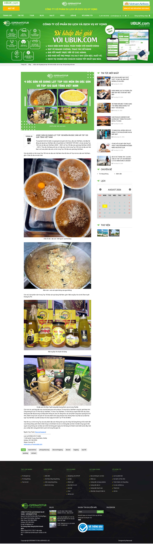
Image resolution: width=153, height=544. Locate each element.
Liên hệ (73, 16)
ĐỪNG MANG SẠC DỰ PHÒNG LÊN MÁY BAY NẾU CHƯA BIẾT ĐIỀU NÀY (122, 93)
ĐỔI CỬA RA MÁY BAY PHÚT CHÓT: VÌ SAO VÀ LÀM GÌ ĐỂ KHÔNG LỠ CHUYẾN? (120, 80)
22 (129, 210)
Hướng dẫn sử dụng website (98, 482)
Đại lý (52, 16)
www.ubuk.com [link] (37, 445)
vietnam (33, 453)
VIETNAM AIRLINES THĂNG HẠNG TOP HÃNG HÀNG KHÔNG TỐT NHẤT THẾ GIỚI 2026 (122, 106)
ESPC (108, 513)
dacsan (68, 450)
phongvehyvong (44, 450)
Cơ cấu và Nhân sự (118, 485)
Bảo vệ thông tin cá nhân (97, 476)
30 (100, 217)
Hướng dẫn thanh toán (97, 488)
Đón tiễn (70, 488)
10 (105, 206)
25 (109, 213)
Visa (69, 491)
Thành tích (116, 488)
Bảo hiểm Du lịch (72, 485)
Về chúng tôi (87, 16)
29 (129, 213)
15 (129, 206)
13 (119, 206)
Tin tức (21, 16)
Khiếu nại (93, 479)
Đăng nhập (144, 16)
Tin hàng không (103, 174)
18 (109, 210)
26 (114, 213)
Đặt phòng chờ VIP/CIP (74, 476)
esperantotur (32, 450)
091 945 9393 (104, 16)
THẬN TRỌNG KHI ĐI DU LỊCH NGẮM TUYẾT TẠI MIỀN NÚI (66, 524)
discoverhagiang (57, 450)
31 (104, 217)
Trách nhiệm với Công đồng (120, 482)
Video (62, 16)
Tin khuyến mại (26, 476)
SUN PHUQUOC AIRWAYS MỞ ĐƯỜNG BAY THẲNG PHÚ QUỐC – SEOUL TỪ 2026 (122, 119)
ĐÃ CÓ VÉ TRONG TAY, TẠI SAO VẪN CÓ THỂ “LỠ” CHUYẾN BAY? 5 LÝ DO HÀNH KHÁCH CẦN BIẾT (121, 159)
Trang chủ (7, 16)
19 (114, 210)
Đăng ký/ (138, 16)
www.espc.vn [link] (28, 445)
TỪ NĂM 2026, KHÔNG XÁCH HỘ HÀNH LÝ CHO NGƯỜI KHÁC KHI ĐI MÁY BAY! (122, 133)
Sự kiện (70, 479)
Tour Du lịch (25, 482)
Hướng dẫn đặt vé (95, 485)
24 (104, 213)
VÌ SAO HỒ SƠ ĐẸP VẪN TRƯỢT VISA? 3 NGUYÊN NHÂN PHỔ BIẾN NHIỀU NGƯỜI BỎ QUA (122, 146)
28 (124, 213)
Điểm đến (119, 174)
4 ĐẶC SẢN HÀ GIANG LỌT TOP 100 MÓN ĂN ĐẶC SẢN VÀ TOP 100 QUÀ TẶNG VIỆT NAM (54, 65)
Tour (32, 16)
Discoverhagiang (40, 432)
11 (109, 206)
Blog (42, 16)
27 (119, 213)
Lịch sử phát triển (118, 476)
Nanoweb (129, 541)
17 (104, 210)
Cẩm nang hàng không (51, 482)
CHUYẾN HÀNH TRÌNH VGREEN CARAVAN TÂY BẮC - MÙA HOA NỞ (65, 512)
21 (124, 210)
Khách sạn (71, 482)
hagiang (76, 450)
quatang (25, 453)
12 (114, 206)
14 (124, 206)
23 (100, 213)
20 (119, 210)
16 (100, 210)
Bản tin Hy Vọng (49, 485)
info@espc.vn (116, 16)
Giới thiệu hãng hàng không (52, 479)
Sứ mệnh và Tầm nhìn (119, 479)
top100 (84, 450)
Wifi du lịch (71, 494)
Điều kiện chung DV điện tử (98, 491)
